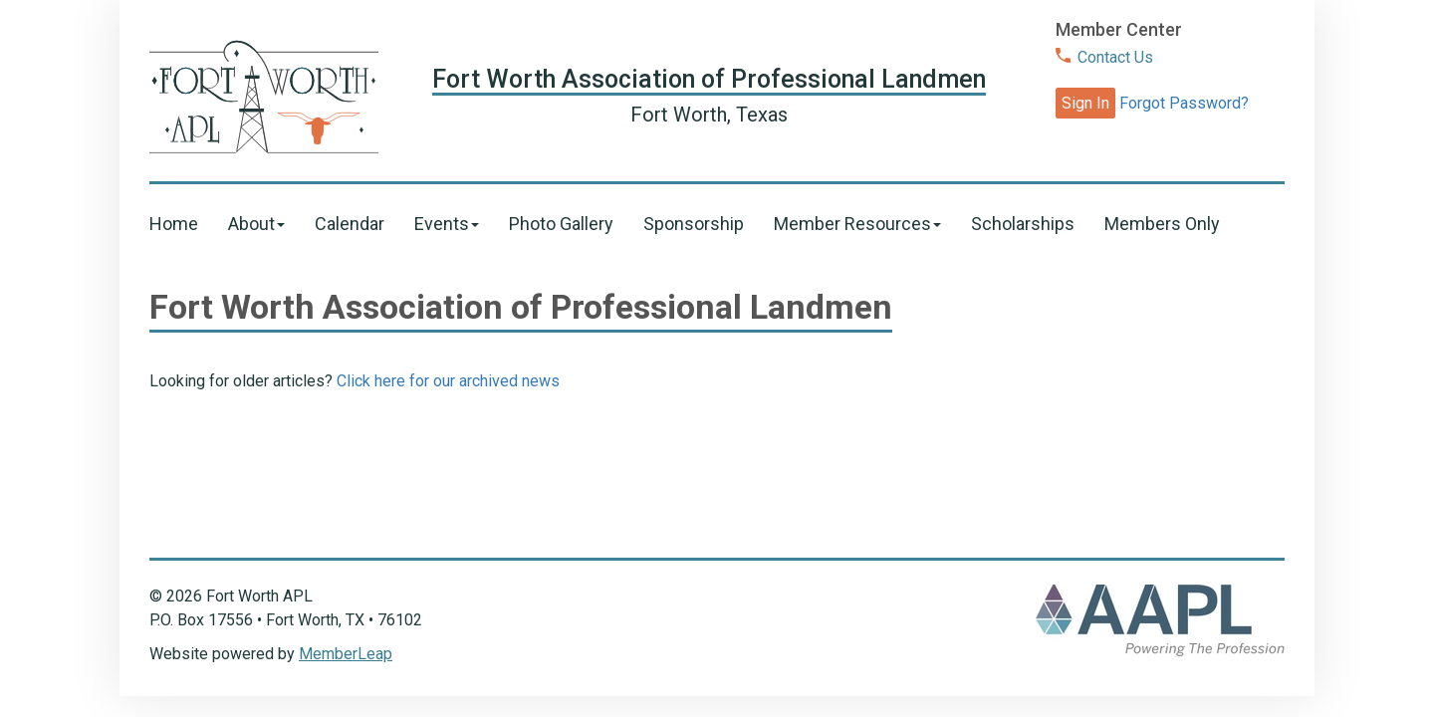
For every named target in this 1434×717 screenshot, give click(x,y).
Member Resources (857, 223)
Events (446, 223)
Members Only (1162, 223)
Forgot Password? (1184, 103)
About (256, 223)
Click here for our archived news (448, 380)
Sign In (1085, 103)
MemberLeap (345, 653)
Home (173, 223)
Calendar (349, 223)
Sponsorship (693, 223)
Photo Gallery (561, 223)
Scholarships (1023, 223)
